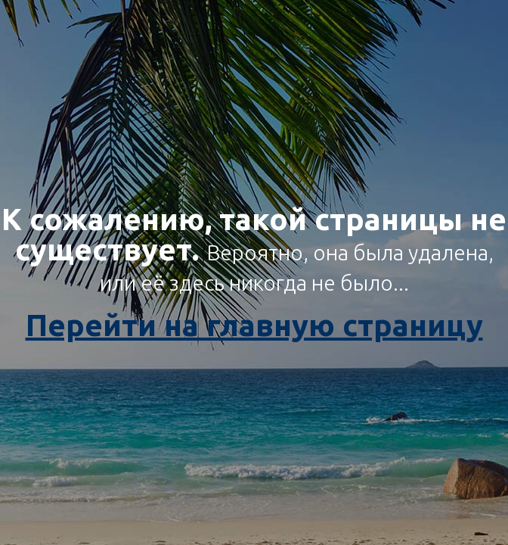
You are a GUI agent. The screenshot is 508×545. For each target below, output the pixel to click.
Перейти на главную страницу (254, 325)
